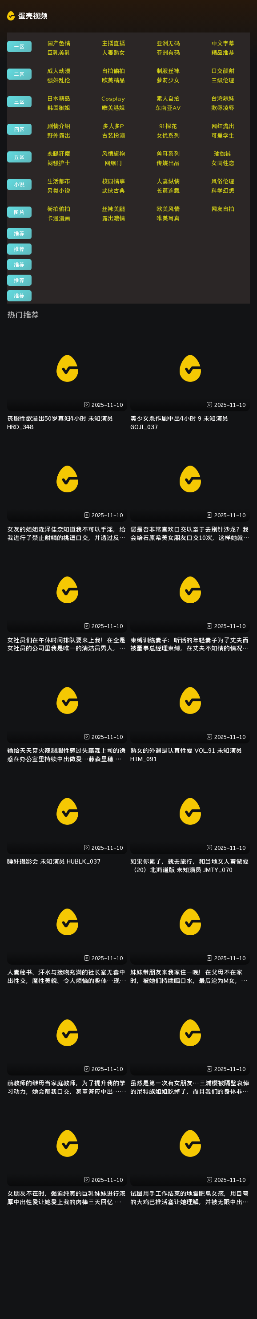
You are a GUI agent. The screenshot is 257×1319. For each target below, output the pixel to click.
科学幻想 (222, 191)
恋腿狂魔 (58, 154)
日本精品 (58, 98)
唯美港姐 (113, 108)
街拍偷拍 (58, 209)
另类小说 (58, 191)
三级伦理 (222, 80)
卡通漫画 (58, 218)
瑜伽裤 (222, 154)
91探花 (168, 126)
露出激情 (113, 218)
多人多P (113, 126)
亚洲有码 (168, 53)
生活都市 (58, 181)
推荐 (19, 233)
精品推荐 (222, 53)
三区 (19, 101)
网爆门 (113, 163)
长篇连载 (168, 191)
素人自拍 (168, 98)
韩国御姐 (58, 108)
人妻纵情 (168, 181)
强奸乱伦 (58, 80)
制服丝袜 (168, 71)
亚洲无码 (168, 43)
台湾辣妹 (222, 98)
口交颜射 (222, 71)
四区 (19, 129)
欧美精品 (113, 80)
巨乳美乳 (58, 53)
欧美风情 (168, 209)
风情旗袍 (113, 154)
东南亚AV (168, 108)
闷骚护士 (58, 163)
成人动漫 (58, 71)
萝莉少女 (168, 80)
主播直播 (113, 43)
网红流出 (222, 126)
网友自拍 (222, 209)
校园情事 (113, 181)
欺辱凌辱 (222, 108)
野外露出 (58, 135)
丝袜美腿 (113, 209)
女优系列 (168, 135)
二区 (19, 74)
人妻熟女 (113, 53)
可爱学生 (222, 135)
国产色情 (58, 43)
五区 (19, 156)
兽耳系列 (168, 154)
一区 (19, 46)
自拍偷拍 (113, 71)
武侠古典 (113, 191)
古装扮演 (113, 135)
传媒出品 (168, 163)
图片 (19, 212)
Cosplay (113, 98)
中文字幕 (222, 43)
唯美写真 (168, 218)
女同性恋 (222, 163)
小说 (19, 184)
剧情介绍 (58, 126)
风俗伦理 (222, 181)
